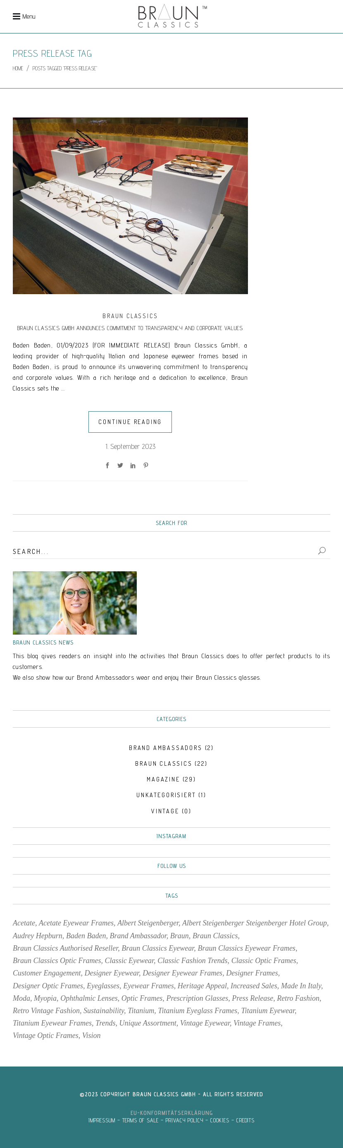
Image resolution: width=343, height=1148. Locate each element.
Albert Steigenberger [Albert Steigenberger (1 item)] (148, 923)
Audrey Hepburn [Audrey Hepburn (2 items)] (37, 936)
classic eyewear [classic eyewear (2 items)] (129, 960)
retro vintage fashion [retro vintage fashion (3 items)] (46, 1011)
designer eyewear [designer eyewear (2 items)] (112, 973)
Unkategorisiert (166, 794)
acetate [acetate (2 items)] (24, 923)
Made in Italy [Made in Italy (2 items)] (301, 986)
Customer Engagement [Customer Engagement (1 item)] (47, 973)
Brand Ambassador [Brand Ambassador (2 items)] (138, 936)
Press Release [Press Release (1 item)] (252, 998)
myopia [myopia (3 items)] (45, 998)
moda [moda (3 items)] (21, 998)
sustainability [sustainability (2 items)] (103, 1011)
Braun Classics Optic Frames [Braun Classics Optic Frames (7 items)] (57, 960)
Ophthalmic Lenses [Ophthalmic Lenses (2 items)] (89, 998)
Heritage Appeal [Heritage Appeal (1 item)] (202, 986)
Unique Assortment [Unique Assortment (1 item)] (147, 1023)
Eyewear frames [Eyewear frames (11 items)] (148, 986)
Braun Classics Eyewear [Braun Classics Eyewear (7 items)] (157, 948)
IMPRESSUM (101, 1120)
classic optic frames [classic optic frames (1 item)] (263, 960)
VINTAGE (165, 811)
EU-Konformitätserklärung (172, 1113)
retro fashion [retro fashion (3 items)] (298, 998)
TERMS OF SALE (140, 1120)
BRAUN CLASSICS (130, 315)
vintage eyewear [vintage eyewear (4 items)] (205, 1023)
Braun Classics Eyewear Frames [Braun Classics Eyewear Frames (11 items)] (246, 948)
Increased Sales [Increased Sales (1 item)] (254, 986)
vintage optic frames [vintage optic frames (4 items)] (46, 1035)
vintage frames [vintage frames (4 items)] (257, 1023)
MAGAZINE (163, 779)
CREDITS (245, 1120)
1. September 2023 (130, 446)
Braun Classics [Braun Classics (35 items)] (215, 936)
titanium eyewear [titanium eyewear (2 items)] (268, 1011)
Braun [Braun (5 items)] (179, 936)
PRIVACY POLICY (184, 1120)
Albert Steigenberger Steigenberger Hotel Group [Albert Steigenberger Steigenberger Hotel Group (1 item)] (254, 923)
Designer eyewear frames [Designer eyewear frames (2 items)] (182, 973)
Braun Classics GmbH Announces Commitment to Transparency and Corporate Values (130, 328)
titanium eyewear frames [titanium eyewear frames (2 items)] (52, 1023)
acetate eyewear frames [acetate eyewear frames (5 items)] (76, 923)
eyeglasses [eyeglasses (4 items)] (103, 986)
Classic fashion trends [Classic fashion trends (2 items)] (192, 960)
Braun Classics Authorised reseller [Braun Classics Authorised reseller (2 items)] (65, 948)
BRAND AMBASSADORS (165, 747)
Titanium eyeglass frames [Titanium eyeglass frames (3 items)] (197, 1011)
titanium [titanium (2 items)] (141, 1011)
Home (18, 68)
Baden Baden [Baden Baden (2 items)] (86, 936)
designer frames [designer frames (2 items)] (252, 973)
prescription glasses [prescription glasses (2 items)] (197, 998)
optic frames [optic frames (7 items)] (141, 998)
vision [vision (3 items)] (91, 1035)
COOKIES (219, 1120)
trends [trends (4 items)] (105, 1023)
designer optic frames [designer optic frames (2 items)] (48, 986)
